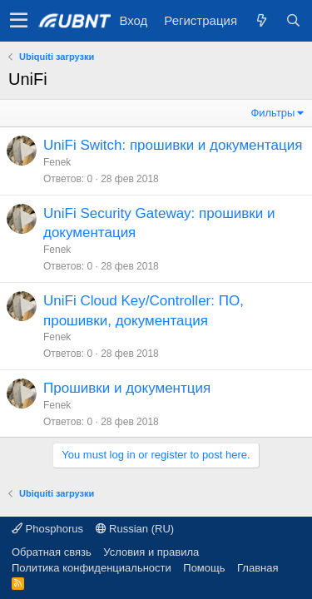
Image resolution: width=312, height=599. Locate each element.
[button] (18, 21)
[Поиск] (293, 20)
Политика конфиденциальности (91, 568)
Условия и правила (151, 552)
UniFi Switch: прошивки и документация (172, 145)
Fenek (57, 162)
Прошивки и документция (126, 388)
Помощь (204, 568)
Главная (257, 568)
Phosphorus (47, 528)
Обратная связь (52, 552)
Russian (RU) (135, 528)
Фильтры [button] (272, 112)
